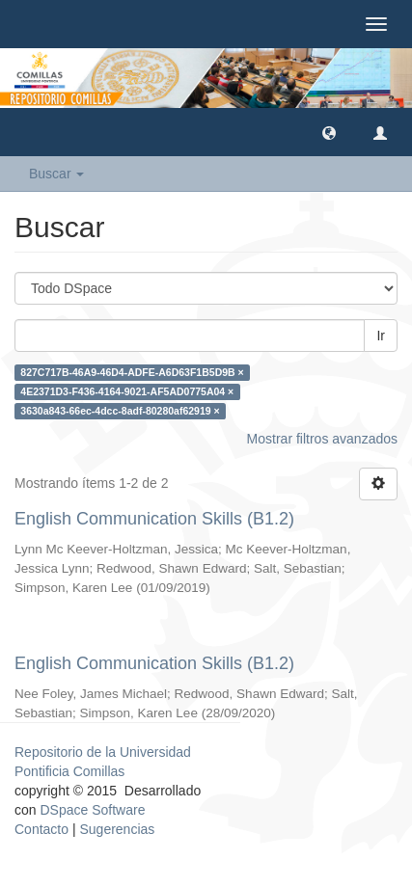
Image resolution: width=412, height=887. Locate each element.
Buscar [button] (56, 173)
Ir (380, 335)
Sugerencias (116, 829)
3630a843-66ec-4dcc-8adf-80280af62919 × (119, 411)
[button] (329, 132)
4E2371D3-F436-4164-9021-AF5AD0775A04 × (126, 391)
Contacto (41, 829)
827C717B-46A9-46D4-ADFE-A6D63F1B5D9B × (131, 372)
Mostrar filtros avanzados (322, 438)
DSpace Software (92, 810)
